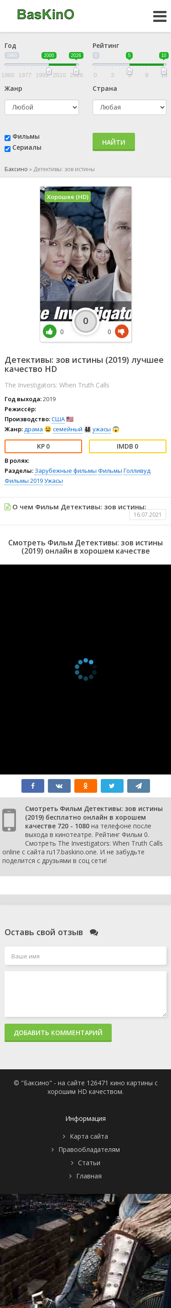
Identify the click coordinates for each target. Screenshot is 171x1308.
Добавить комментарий (58, 1032)
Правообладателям (89, 1149)
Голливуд (137, 470)
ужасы (102, 429)
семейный (68, 429)
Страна (105, 88)
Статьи (89, 1162)
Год (10, 45)
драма (33, 429)
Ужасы (53, 480)
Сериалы (26, 147)
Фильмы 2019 (24, 480)
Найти (113, 142)
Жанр (13, 88)
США (58, 419)
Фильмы (26, 136)
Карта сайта (89, 1136)
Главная (89, 1176)
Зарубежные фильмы (66, 470)
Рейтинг (106, 45)
